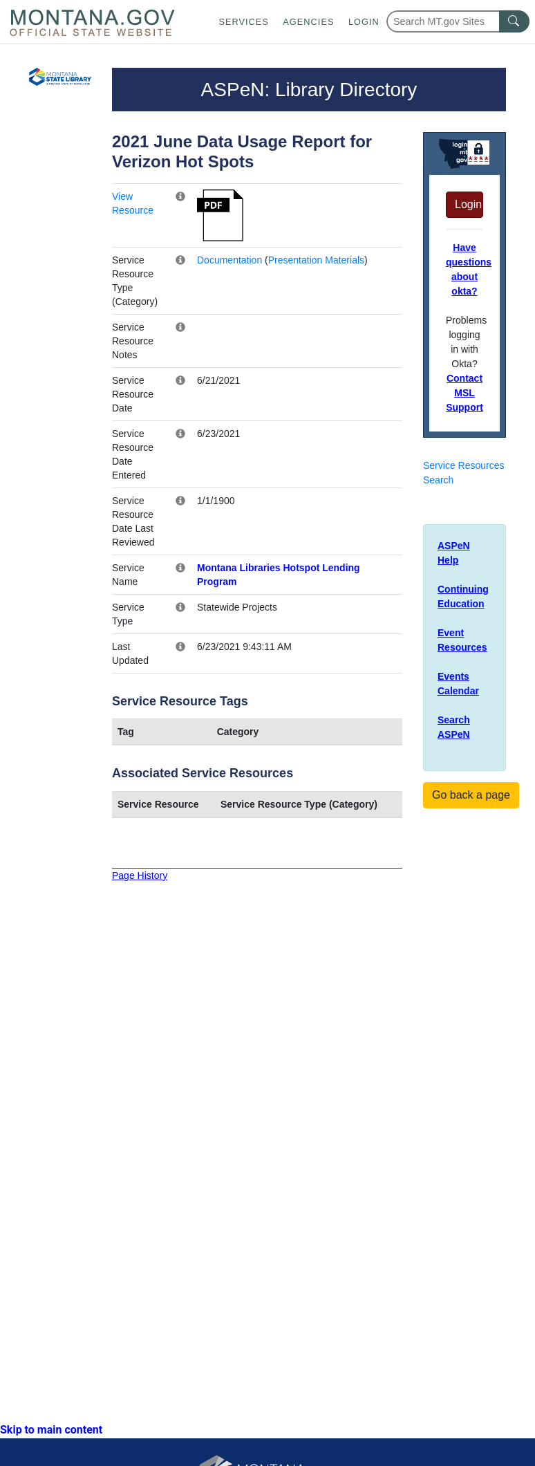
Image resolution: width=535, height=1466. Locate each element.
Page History (139, 875)
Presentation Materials (316, 260)
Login (363, 22)
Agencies (308, 22)
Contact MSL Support (464, 393)
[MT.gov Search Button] (514, 21)
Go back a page (471, 795)
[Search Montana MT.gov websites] (457, 21)
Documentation (229, 260)
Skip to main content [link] (51, 1429)
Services (243, 22)
